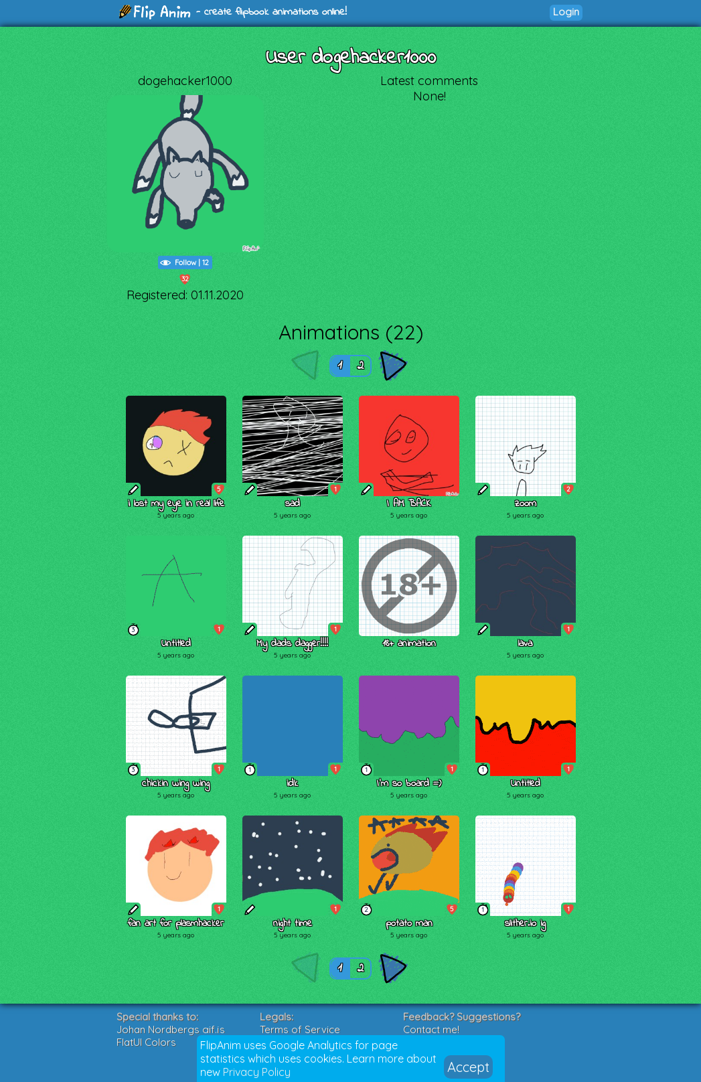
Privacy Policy (257, 1072)
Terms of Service (300, 1029)
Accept (468, 1067)
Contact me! (431, 1029)
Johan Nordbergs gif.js (170, 1029)
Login (566, 11)
